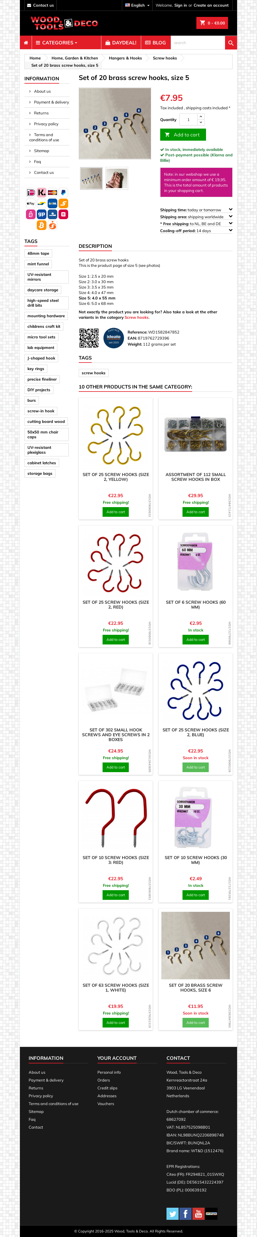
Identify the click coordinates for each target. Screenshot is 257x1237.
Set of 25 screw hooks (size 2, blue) (196, 732)
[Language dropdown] (138, 5)
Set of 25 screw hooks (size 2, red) (116, 604)
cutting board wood (46, 421)
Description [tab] (95, 246)
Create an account (211, 5)
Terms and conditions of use (44, 137)
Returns (41, 112)
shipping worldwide (196, 216)
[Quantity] (188, 119)
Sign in (180, 5)
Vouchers (105, 1103)
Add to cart (182, 135)
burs (31, 400)
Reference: (137, 332)
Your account (117, 1058)
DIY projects (38, 389)
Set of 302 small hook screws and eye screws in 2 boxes (116, 734)
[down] (201, 122)
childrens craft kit (43, 326)
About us (42, 91)
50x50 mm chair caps (42, 434)
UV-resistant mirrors (39, 277)
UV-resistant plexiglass (39, 450)
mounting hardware (46, 315)
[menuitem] (26, 42)
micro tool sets (41, 336)
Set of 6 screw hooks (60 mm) (196, 604)
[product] (115, 435)
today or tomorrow (196, 209)
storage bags (39, 473)
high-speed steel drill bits (43, 303)
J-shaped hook (41, 358)
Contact (36, 1127)
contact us (43, 5)
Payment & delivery (51, 102)
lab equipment (40, 347)
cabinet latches (41, 462)
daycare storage (42, 289)
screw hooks (94, 372)
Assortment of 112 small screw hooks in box (196, 477)
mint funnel (38, 263)
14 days (196, 230)
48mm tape (38, 253)
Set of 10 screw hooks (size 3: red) (116, 860)
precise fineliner (42, 379)
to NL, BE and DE (196, 223)
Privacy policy (46, 123)
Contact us (43, 172)
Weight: (135, 344)
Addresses (106, 1095)
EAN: (132, 338)
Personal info (109, 1072)
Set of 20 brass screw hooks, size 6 (196, 988)
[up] (201, 116)
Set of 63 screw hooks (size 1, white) (116, 988)
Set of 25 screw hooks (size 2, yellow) (116, 477)
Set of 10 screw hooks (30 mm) (196, 860)
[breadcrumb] (34, 58)
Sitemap (41, 150)
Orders (103, 1080)
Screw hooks (137, 317)
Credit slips (107, 1087)
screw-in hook (40, 410)
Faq (37, 161)
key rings (35, 368)
